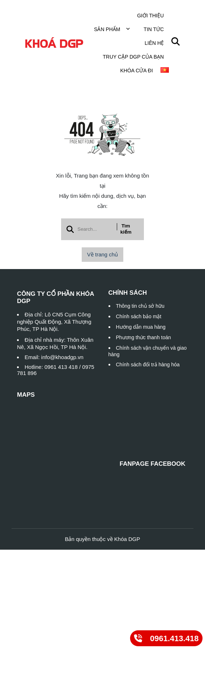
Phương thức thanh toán (143, 337)
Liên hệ (154, 43)
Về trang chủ (102, 254)
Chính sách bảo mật (139, 316)
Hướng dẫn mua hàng (141, 327)
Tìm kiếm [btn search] (126, 229)
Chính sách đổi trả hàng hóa (148, 364)
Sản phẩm (112, 29)
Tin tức (154, 29)
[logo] (54, 42)
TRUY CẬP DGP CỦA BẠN (133, 57)
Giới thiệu (150, 15)
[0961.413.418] (166, 638)
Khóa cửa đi (136, 70)
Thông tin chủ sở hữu (140, 306)
